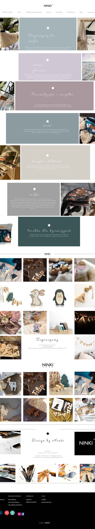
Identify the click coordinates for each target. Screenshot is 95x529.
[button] (34, 12)
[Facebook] (22, 514)
